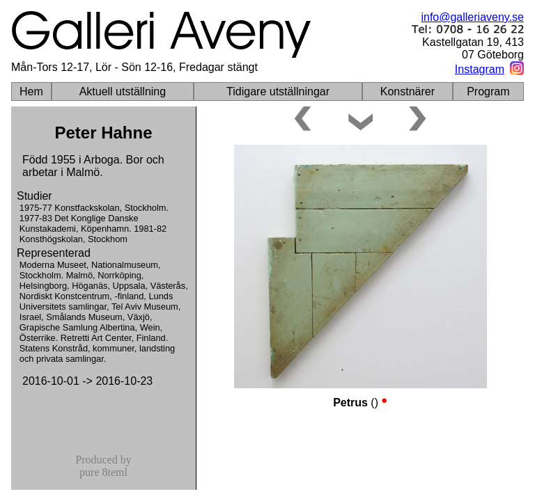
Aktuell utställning (122, 91)
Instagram (479, 69)
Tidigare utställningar (277, 91)
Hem (31, 91)
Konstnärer (407, 91)
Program (488, 91)
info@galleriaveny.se (472, 17)
